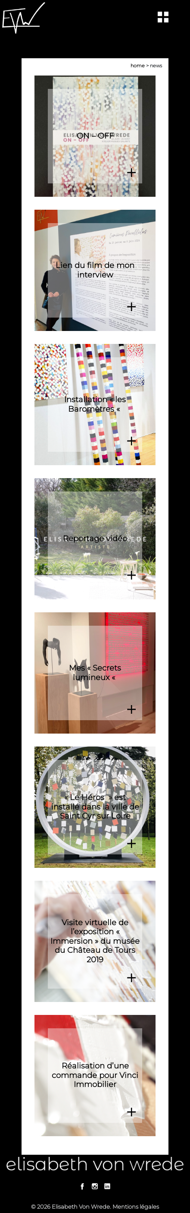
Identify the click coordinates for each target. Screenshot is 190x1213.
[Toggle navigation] (163, 17)
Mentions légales (135, 1206)
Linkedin (107, 1186)
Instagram (95, 1186)
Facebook (82, 1186)
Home (138, 66)
